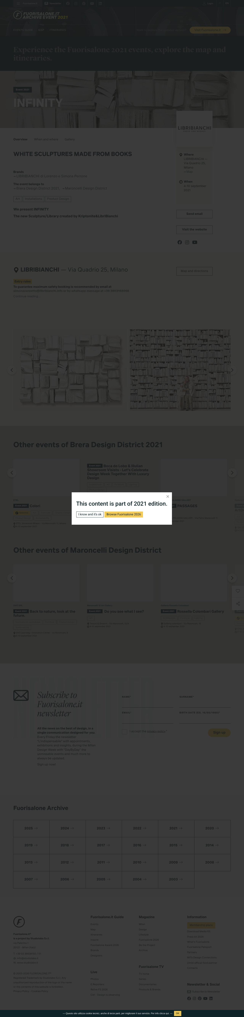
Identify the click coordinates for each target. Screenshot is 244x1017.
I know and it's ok (90, 514)
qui (167, 1013)
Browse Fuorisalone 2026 (124, 514)
